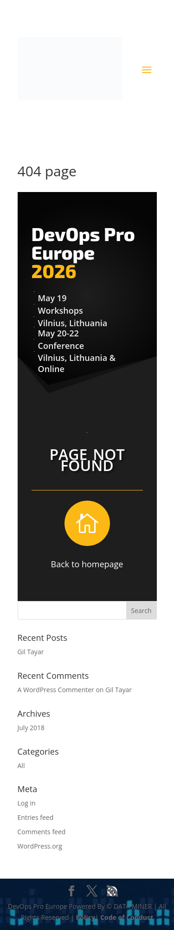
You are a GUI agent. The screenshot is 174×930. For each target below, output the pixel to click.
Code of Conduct (126, 917)
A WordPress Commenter (56, 689)
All (21, 765)
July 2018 (31, 727)
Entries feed (36, 817)
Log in (27, 803)
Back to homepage (87, 564)
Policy (85, 917)
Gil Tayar (31, 651)
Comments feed (42, 831)
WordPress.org (40, 846)
